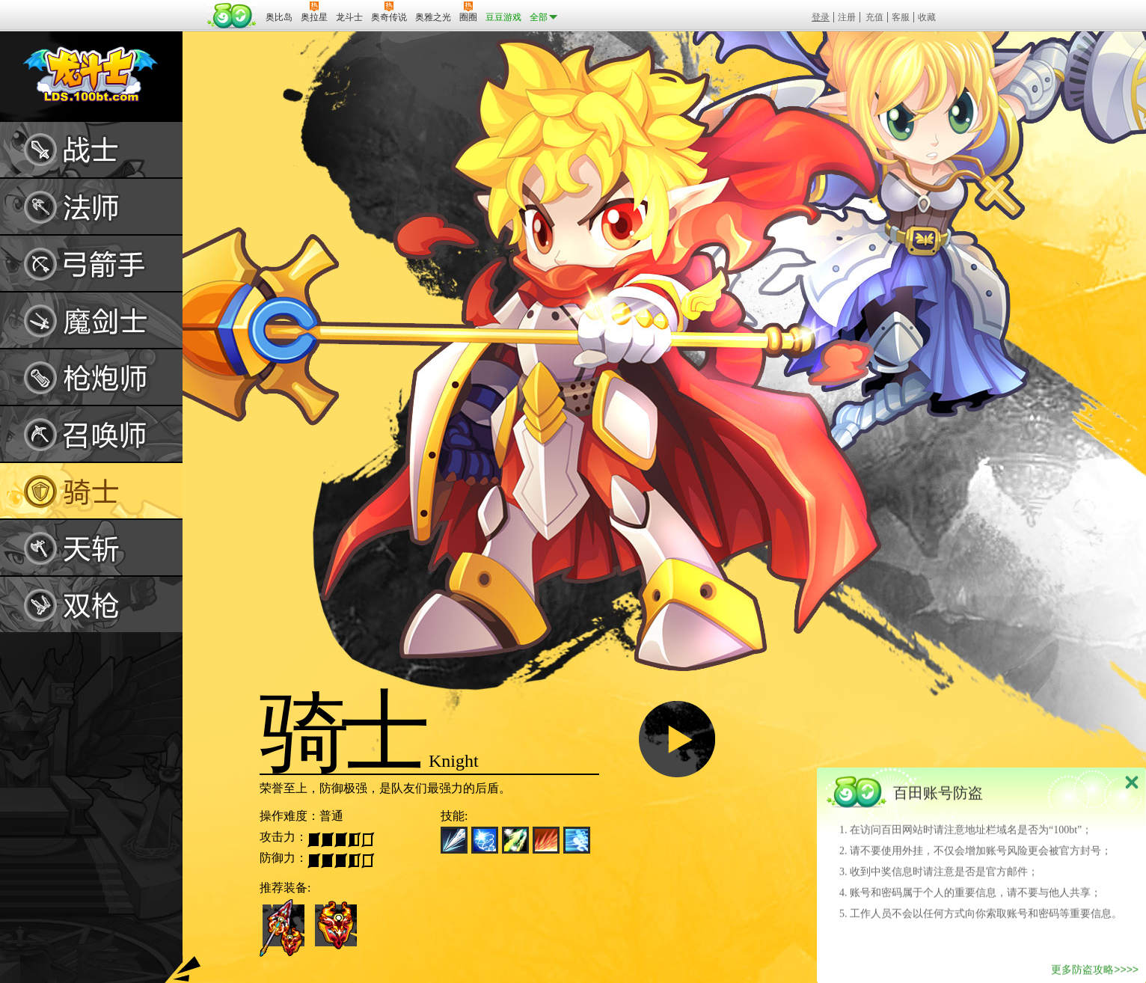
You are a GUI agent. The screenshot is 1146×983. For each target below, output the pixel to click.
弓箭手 (91, 263)
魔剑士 (91, 320)
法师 (91, 206)
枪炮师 (91, 377)
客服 (901, 17)
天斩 (91, 547)
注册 (847, 17)
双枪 (91, 604)
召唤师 (91, 434)
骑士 (91, 490)
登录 (821, 17)
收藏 (927, 17)
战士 (91, 149)
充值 (874, 17)
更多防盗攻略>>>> (1095, 973)
